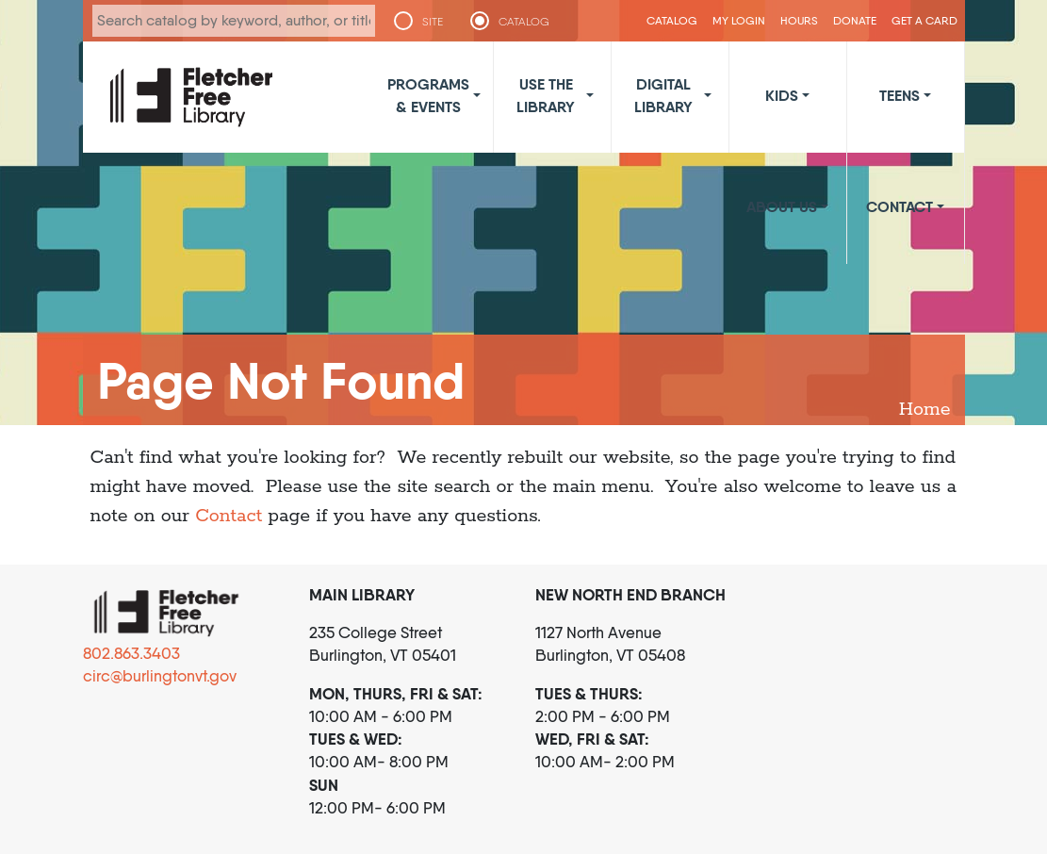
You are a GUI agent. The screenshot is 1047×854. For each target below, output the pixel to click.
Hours (799, 20)
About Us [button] (781, 206)
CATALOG (524, 21)
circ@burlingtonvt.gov (160, 675)
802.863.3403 (131, 653)
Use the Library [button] (545, 95)
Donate (854, 20)
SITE (432, 21)
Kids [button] (781, 95)
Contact (228, 516)
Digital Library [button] (663, 95)
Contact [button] (899, 206)
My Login (738, 20)
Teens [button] (899, 95)
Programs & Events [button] (428, 95)
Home (925, 409)
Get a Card (924, 20)
